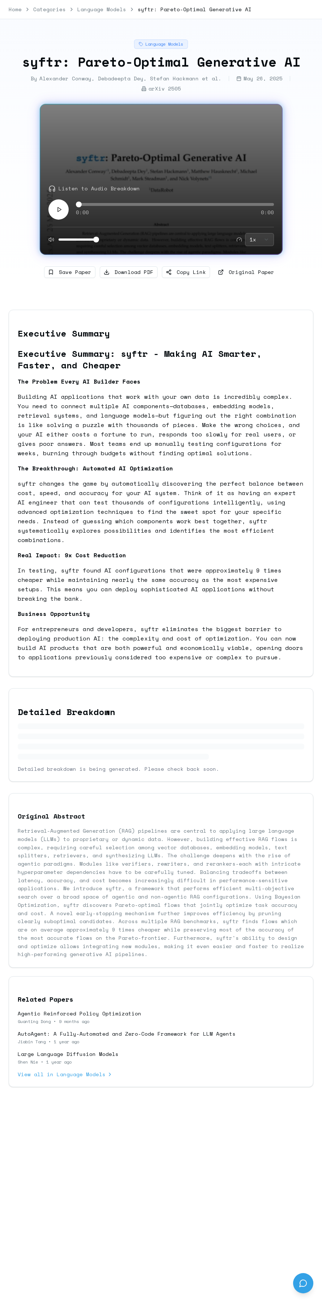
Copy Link (186, 272)
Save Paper (69, 272)
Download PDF (129, 272)
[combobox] (259, 239)
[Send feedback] (303, 1283)
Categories (49, 9)
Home (15, 9)
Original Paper (246, 272)
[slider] (79, 204)
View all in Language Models (65, 1074)
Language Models (101, 9)
